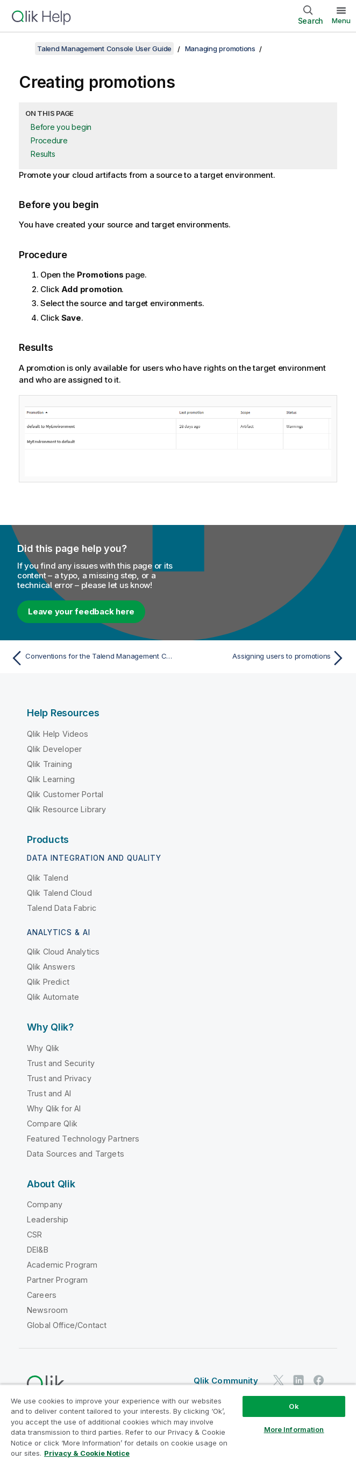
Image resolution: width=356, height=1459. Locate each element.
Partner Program (57, 1279)
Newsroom (47, 1310)
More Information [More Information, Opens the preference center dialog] (294, 1429)
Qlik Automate (53, 996)
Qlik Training (49, 764)
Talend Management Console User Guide (104, 48)
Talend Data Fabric (61, 907)
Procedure (49, 140)
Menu (341, 20)
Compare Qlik (52, 1123)
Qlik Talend (47, 877)
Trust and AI (49, 1093)
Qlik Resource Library (66, 809)
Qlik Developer (54, 748)
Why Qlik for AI (54, 1108)
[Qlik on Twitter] (278, 1380)
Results (43, 153)
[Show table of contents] (21, 48)
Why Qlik (43, 1048)
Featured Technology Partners (83, 1138)
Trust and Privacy (59, 1078)
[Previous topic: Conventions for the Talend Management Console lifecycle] (91, 658)
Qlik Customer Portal (65, 794)
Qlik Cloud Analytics (63, 951)
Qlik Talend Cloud (59, 892)
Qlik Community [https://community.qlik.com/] (226, 1380)
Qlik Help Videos (58, 733)
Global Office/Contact (66, 1325)
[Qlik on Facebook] (319, 1380)
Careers (41, 1294)
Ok (293, 1406)
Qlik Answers (51, 966)
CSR (34, 1234)
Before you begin (61, 127)
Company (44, 1204)
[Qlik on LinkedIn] (298, 1380)
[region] (178, 1421)
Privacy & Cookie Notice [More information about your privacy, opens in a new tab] (87, 1453)
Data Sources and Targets (75, 1153)
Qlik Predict (48, 981)
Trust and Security (61, 1063)
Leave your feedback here (81, 611)
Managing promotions (220, 48)
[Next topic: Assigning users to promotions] (264, 658)
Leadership (48, 1219)
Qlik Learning (51, 779)
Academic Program (62, 1264)
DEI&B (37, 1249)
